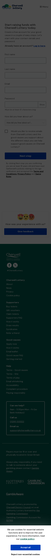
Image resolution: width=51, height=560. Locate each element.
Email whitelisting (14, 381)
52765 (9, 520)
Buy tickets (11, 306)
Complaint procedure (17, 389)
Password (10, 98)
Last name (10, 69)
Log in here (39, 45)
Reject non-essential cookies (25, 554)
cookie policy (27, 539)
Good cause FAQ (14, 355)
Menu (44, 6)
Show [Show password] (42, 104)
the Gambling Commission (23, 512)
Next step (25, 156)
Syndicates (11, 329)
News (9, 288)
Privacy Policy (24, 174)
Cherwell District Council (18, 507)
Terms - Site (12, 373)
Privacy (9, 291)
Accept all (26, 547)
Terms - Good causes (17, 370)
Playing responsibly (15, 392)
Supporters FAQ (14, 317)
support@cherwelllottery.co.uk (25, 430)
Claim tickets (12, 314)
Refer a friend (12, 333)
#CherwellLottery (15, 270)
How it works (12, 321)
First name (10, 54)
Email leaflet (12, 351)
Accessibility (12, 385)
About (9, 284)
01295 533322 (17, 421)
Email (7, 83)
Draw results (12, 325)
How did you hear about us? (19, 116)
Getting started (14, 359)
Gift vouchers (13, 310)
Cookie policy (13, 295)
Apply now (11, 344)
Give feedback (25, 231)
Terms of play (13, 377)
